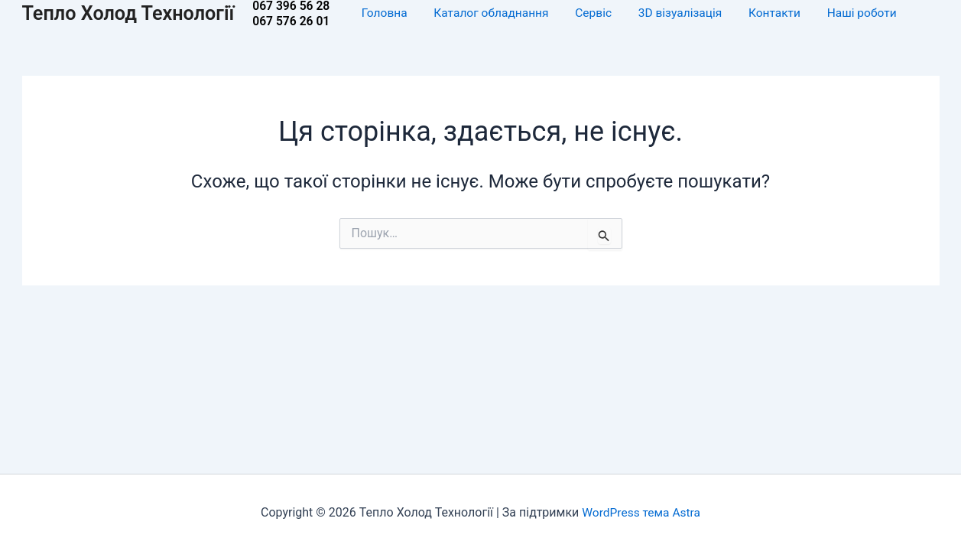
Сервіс (602, 13)
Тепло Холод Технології (131, 13)
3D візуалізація (688, 13)
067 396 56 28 (298, 6)
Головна (392, 13)
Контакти (783, 13)
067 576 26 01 (298, 21)
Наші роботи (870, 13)
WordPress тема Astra (641, 512)
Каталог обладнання (499, 13)
